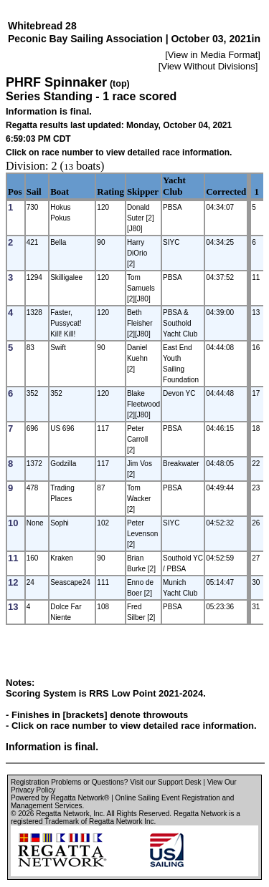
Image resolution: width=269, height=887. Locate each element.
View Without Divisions (208, 66)
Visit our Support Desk (165, 782)
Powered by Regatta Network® (60, 798)
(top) (120, 84)
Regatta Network (62, 814)
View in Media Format (213, 54)
